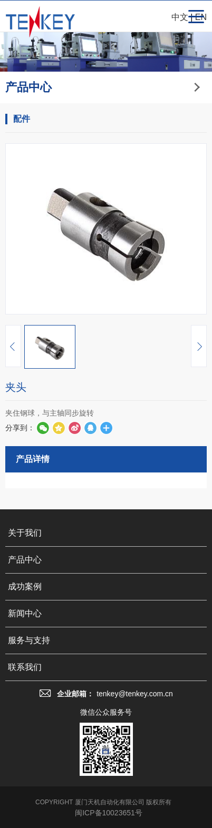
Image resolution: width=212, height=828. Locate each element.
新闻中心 (25, 739)
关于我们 (25, 658)
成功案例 (25, 712)
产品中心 (25, 685)
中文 (179, 17)
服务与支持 (29, 766)
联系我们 (25, 792)
